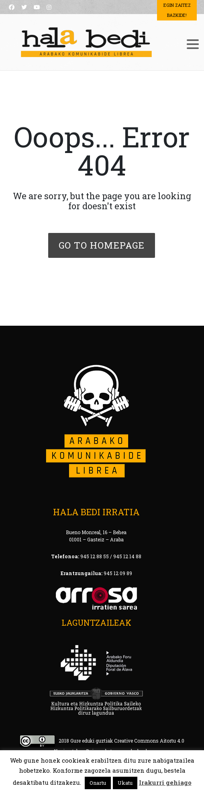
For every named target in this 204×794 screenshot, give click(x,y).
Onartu (98, 782)
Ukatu (125, 782)
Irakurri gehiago (165, 782)
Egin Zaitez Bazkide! (177, 10)
